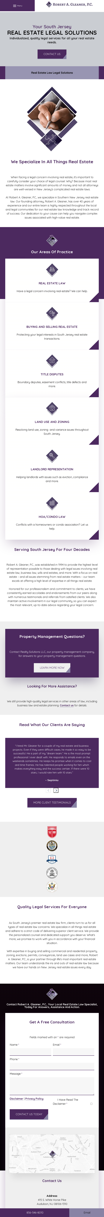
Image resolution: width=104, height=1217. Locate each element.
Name (14, 1044)
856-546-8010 (35, 1212)
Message (16, 1073)
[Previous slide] (48, 790)
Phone (14, 1059)
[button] (17, 5)
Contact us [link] (67, 705)
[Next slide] (56, 790)
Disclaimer (16, 1098)
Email (57, 1044)
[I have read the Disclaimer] (91, 1104)
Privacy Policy (34, 1098)
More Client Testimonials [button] (52, 802)
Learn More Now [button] (52, 667)
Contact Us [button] (52, 54)
